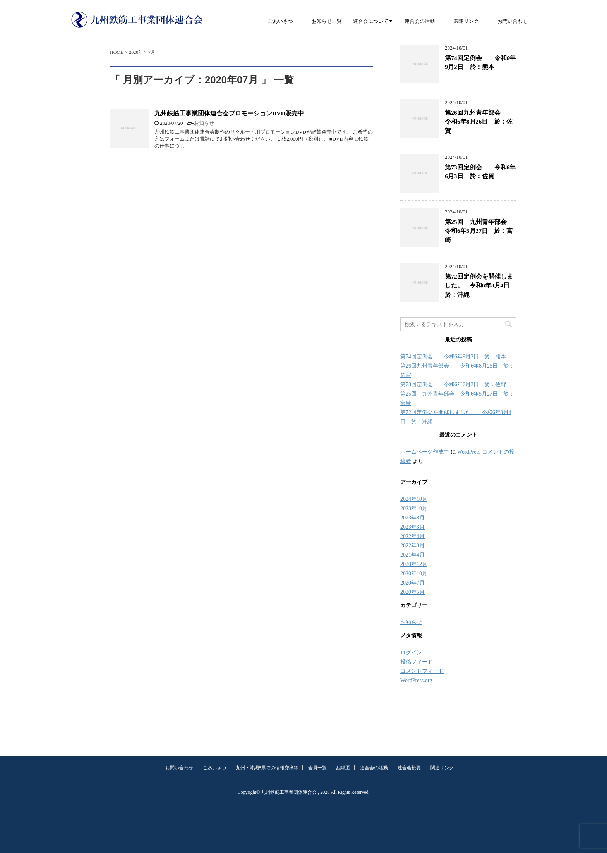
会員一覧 (317, 767)
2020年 (136, 52)
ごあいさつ (280, 21)
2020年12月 (413, 564)
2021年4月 (412, 555)
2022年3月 (412, 546)
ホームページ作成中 (424, 452)
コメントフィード (422, 671)
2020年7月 (412, 583)
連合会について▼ (373, 21)
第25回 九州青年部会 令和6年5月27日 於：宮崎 (479, 230)
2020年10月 (413, 573)
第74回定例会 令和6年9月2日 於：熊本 (480, 62)
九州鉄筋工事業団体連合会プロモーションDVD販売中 (229, 113)
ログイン (411, 652)
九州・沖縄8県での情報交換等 (267, 767)
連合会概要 (409, 767)
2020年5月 (412, 592)
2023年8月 (412, 518)
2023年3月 (412, 527)
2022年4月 (412, 536)
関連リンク (466, 21)
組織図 (343, 767)
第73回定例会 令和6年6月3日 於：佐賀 (480, 171)
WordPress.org (416, 680)
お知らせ (204, 123)
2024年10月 (413, 499)
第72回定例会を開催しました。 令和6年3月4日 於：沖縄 (480, 285)
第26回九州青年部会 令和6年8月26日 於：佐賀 (479, 121)
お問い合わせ (512, 21)
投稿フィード (416, 662)
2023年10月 (413, 508)
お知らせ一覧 (327, 21)
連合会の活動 (420, 21)
